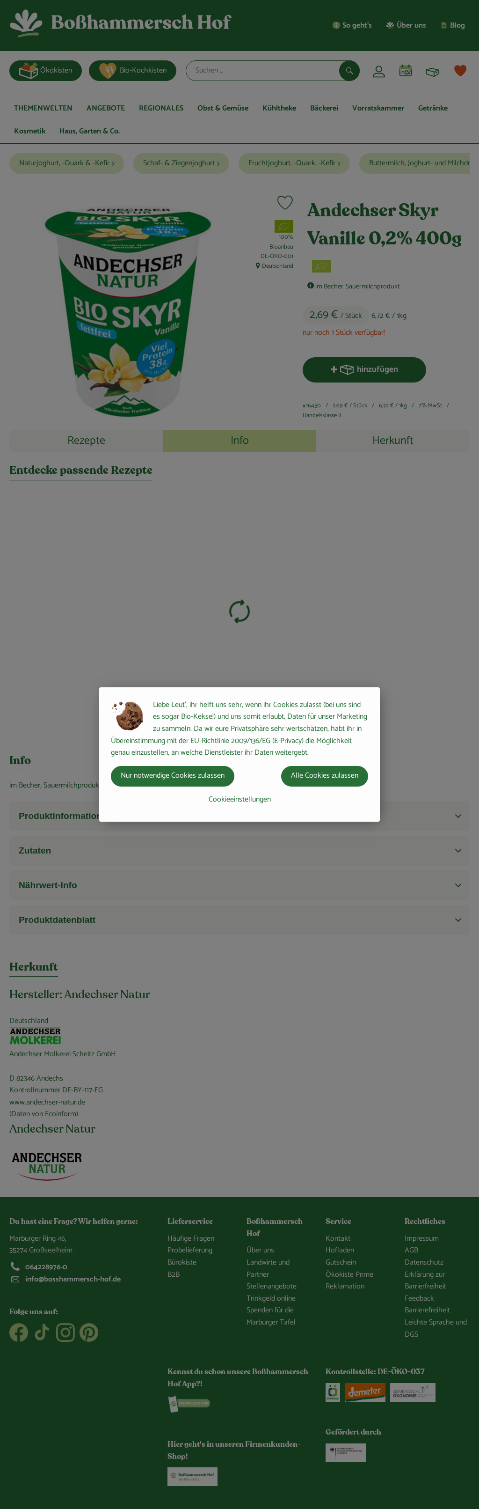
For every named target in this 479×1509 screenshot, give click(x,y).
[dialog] (239, 754)
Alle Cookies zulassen (324, 775)
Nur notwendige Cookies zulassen (173, 775)
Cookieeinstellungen (240, 799)
